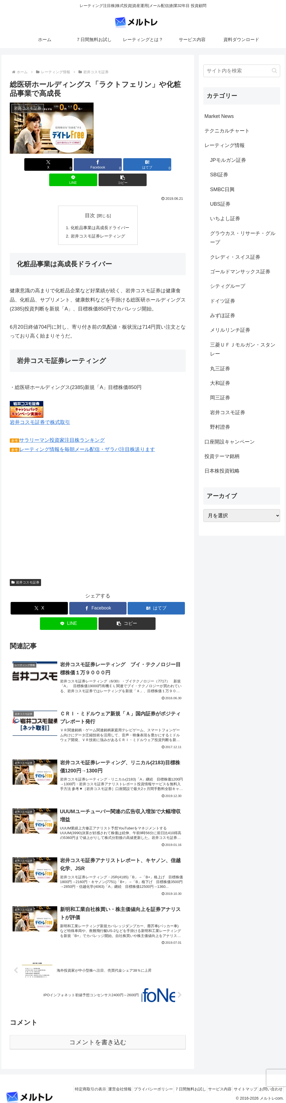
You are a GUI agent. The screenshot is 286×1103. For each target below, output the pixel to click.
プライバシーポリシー (136, 1085)
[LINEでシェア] (127, 164)
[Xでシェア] (39, 164)
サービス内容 (210, 1085)
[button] (157, 164)
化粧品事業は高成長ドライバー (100, 212)
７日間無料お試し (177, 1085)
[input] (241, 71)
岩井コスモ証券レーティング (98, 221)
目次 (90, 200)
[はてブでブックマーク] (98, 164)
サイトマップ (239, 1085)
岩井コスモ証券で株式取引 (40, 408)
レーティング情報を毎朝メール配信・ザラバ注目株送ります (87, 435)
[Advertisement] (57, 506)
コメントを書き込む (98, 1038)
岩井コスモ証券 (25, 568)
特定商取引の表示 (65, 1085)
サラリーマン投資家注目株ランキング (62, 426)
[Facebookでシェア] (68, 164)
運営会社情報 (99, 1085)
